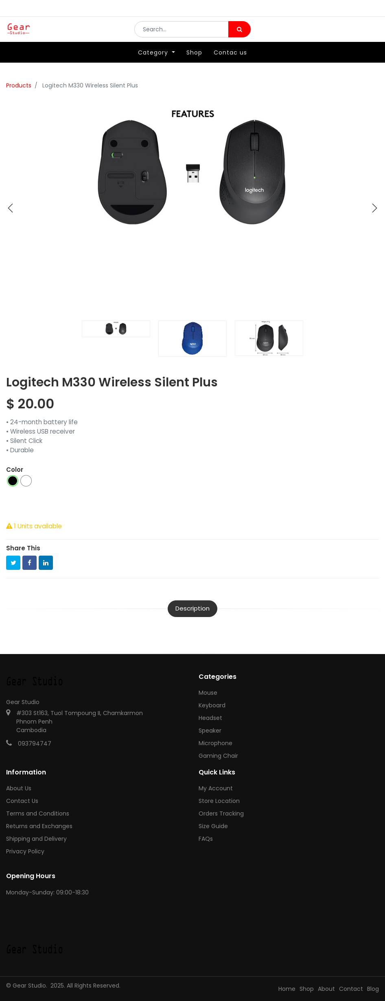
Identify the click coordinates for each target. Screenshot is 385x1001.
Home (286, 989)
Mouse (208, 693)
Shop (307, 989)
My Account (216, 788)
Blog (373, 989)
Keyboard (212, 705)
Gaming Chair (218, 756)
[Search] (239, 35)
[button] (10, 208)
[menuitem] (194, 64)
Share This (23, 548)
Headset (210, 718)
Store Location (219, 801)
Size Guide (213, 826)
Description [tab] (192, 608)
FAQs (206, 839)
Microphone (215, 743)
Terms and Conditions (37, 813)
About (326, 989)
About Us (18, 788)
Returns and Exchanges (39, 826)
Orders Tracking (221, 813)
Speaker (210, 730)
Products (18, 85)
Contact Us (22, 801)
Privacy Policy (25, 851)
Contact (351, 989)
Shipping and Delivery (36, 839)
